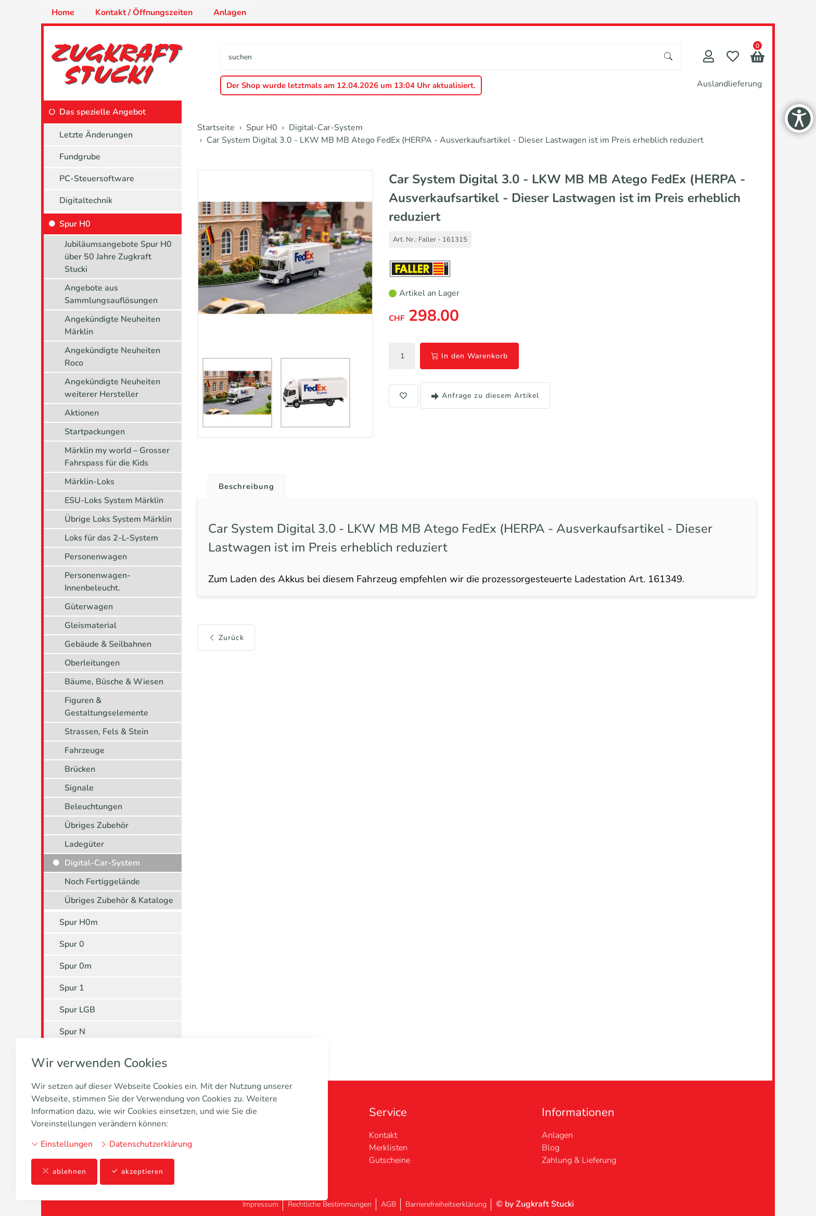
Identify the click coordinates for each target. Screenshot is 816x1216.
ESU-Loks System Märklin (114, 500)
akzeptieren (137, 1171)
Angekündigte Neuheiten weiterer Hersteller (112, 388)
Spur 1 (71, 988)
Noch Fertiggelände (102, 881)
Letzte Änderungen (96, 135)
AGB (388, 1204)
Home (63, 12)
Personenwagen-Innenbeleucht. (98, 582)
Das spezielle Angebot (102, 112)
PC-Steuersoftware (96, 178)
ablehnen (64, 1171)
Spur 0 (71, 944)
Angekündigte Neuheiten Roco (112, 357)
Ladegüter (84, 844)
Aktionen (82, 413)
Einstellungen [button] (62, 1143)
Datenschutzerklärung (146, 1143)
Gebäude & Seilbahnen (108, 644)
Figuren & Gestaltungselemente (106, 707)
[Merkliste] (732, 57)
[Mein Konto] (708, 57)
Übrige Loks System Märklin (118, 519)
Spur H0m (78, 922)
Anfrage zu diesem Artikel (485, 395)
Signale (79, 788)
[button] (757, 58)
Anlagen (229, 12)
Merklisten (388, 1148)
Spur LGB (77, 1010)
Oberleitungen (92, 663)
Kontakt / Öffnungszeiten (144, 12)
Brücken (80, 769)
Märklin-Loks (89, 481)
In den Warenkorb (469, 355)
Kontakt (383, 1135)
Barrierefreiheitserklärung (446, 1204)
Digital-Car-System (102, 863)
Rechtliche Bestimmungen (330, 1204)
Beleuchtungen (93, 806)
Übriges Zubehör (97, 825)
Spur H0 (75, 224)
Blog (550, 1148)
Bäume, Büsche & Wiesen (114, 681)
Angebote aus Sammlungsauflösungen (111, 294)
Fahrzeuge (85, 750)
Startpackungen (95, 431)
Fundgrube (79, 156)
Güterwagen (89, 606)
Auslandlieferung (729, 84)
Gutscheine (389, 1160)
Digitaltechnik (85, 200)
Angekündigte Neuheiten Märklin (112, 325)
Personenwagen (96, 556)
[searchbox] (438, 57)
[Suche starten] (668, 57)
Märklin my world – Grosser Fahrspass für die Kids (117, 457)
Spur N (72, 1031)
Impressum (260, 1204)
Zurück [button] (226, 640)
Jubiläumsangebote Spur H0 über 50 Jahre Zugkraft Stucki (118, 257)
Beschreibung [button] (248, 487)
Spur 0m (75, 966)
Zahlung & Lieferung (579, 1160)
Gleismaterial (91, 625)
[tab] (244, 484)
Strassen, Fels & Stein (106, 731)
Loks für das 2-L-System (111, 538)
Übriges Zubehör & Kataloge (119, 900)
